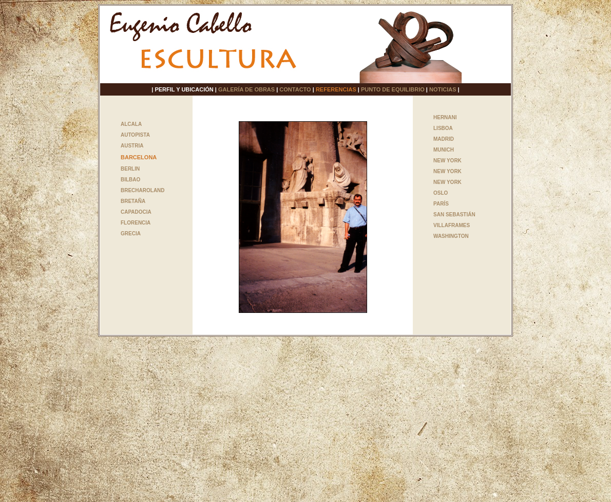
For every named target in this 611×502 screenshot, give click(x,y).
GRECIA (131, 233)
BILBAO (130, 179)
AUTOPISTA (135, 135)
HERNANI (445, 117)
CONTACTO (295, 89)
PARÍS (441, 204)
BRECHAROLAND (143, 190)
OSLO (440, 193)
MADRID (443, 139)
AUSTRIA (132, 145)
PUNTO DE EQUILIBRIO (393, 89)
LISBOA (443, 128)
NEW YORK (447, 160)
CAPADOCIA (136, 212)
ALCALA (131, 124)
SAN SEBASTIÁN (454, 214)
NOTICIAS (442, 89)
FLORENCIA (135, 223)
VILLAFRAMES (451, 225)
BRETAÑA (133, 201)
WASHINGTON (451, 236)
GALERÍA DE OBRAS (246, 89)
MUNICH (443, 150)
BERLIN (130, 169)
